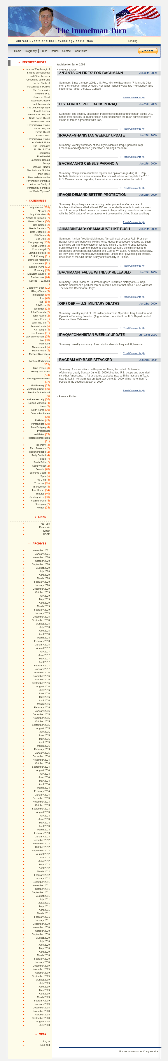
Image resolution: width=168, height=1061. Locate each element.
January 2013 (42, 836)
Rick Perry (40, 444)
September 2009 (41, 976)
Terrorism (39, 483)
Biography (31, 51)
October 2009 (42, 972)
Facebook (44, 527)
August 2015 (43, 728)
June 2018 (44, 630)
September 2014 (41, 766)
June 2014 (44, 777)
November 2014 (41, 759)
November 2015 (41, 718)
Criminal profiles (37, 253)
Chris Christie (38, 246)
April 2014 (44, 784)
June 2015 (44, 735)
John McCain (39, 322)
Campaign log (35, 242)
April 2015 (44, 742)
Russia (42, 458)
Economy (39, 270)
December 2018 (41, 616)
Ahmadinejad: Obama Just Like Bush (94, 229)
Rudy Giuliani (39, 455)
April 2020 (44, 574)
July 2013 (44, 815)
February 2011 (42, 917)
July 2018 (44, 627)
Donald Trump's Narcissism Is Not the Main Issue (38, 170)
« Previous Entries (67, 69)
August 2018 (43, 623)
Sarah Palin (39, 462)
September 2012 (41, 850)
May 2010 (44, 948)
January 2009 (42, 1004)
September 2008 (41, 1018)
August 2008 (43, 1021)
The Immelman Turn (91, 30)
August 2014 (43, 770)
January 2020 (42, 585)
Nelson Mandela (37, 403)
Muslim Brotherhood (39, 392)
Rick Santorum (38, 448)
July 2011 (44, 899)
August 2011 (43, 896)
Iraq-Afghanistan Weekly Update (92, 135)
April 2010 (44, 951)
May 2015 (44, 739)
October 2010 (42, 930)
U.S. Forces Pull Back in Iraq (88, 104)
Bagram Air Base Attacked (85, 360)
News (43, 406)
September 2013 (41, 808)
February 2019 (42, 609)
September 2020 (41, 564)
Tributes (40, 493)
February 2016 (42, 707)
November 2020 (41, 557)
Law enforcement (35, 336)
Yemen (40, 507)
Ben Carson (39, 225)
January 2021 (42, 554)
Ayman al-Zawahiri (36, 218)
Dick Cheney (37, 256)
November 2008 (41, 1011)
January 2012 (42, 878)
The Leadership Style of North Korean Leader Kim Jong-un (38, 111)
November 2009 (41, 969)
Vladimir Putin (38, 500)
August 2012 (43, 854)
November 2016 (41, 676)
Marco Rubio (39, 350)
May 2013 (44, 822)
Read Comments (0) (134, 97)
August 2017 (43, 648)
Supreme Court (38, 472)
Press (43, 51)
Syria (43, 476)
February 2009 (42, 1000)
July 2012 (44, 857)
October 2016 (42, 679)
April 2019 (44, 602)
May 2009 (44, 990)
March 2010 (43, 955)
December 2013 (41, 798)
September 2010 (41, 934)
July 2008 (44, 1025)
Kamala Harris (38, 326)
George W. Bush (35, 287)
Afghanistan (36, 207)
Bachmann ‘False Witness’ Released (95, 272)
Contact (66, 51)
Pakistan (39, 420)
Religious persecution (38, 437)
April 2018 (44, 634)
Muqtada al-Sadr (35, 389)
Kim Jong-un (37, 333)
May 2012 (44, 864)
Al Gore (42, 211)
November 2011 (41, 885)
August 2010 (43, 937)
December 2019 (41, 588)
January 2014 (42, 794)
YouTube (45, 523)
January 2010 (42, 962)
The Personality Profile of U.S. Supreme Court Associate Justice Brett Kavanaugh (40, 97)
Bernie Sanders (37, 228)
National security (35, 399)
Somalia (40, 469)
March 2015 (43, 745)
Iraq (41, 301)
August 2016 (43, 686)
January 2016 (42, 711)
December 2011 (41, 882)
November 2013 (41, 801)
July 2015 (44, 732)
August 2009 (43, 979)
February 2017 (42, 665)
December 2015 (41, 714)
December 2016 (41, 672)
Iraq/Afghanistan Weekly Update (92, 335)
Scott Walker (39, 465)
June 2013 (44, 819)
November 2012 (41, 843)
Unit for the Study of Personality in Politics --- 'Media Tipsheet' (38, 188)
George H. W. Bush (39, 280)
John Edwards (38, 312)
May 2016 (44, 697)
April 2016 (44, 700)
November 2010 (41, 927)
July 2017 (44, 651)
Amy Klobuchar (38, 214)
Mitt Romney (37, 385)
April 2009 (44, 993)
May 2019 (44, 599)
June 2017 (44, 655)
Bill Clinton (40, 235)
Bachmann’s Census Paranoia (88, 163)
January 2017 (42, 669)
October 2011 (42, 889)
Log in (46, 1041)
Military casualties (40, 371)
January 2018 (42, 644)
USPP (46, 534)
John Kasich (39, 315)
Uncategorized (36, 497)
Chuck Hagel (39, 249)
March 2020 (43, 578)
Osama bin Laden (40, 413)
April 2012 (44, 868)
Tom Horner (38, 490)
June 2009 (44, 986)
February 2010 (42, 958)
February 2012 (42, 875)
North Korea (38, 410)
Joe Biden (39, 308)
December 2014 (41, 756)
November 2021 (41, 550)
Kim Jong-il (40, 329)
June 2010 (44, 944)
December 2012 (41, 840)
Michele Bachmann (39, 361)
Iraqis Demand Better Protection (93, 195)
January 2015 (42, 752)
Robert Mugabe (37, 451)
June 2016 (44, 693)
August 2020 (43, 567)
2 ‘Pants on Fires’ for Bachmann (91, 73)
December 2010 (41, 923)
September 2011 (41, 892)
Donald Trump (36, 266)
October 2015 (42, 721)
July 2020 (44, 571)
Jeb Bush (41, 305)
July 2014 (44, 773)
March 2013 (43, 829)
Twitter (46, 530)
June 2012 (44, 861)
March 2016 (43, 704)
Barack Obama (36, 221)
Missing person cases (38, 378)
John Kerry (40, 319)
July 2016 (44, 690)
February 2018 (42, 641)
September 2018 (41, 620)
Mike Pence (39, 368)
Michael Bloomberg (39, 354)
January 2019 (42, 613)
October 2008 (42, 1014)
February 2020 (42, 581)
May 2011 (44, 906)
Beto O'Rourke (38, 232)
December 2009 (41, 965)
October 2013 (42, 805)
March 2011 (43, 913)
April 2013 (44, 826)
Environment (37, 277)
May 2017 (44, 658)
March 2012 (43, 871)
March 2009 (43, 997)
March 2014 (43, 787)
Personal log (37, 424)
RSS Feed (44, 1045)
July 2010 (44, 941)
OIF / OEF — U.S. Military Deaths (89, 303)
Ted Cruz (41, 479)
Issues (55, 51)
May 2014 (44, 780)
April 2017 (44, 662)
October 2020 (42, 561)
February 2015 (42, 749)
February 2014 (42, 791)
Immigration (38, 294)
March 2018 (43, 637)
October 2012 (42, 847)
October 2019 (42, 592)
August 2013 (43, 812)
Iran (42, 298)
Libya (41, 340)
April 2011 (44, 910)
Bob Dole (41, 239)
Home (17, 51)
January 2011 (42, 920)
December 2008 (41, 1007)
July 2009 (44, 983)
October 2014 (42, 763)
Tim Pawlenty (39, 486)
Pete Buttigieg (38, 427)
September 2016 (41, 683)
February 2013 (42, 833)
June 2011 (44, 903)
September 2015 (41, 725)
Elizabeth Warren (37, 273)
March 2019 (43, 606)
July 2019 (44, 595)
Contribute (81, 51)
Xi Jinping (40, 504)
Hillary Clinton (38, 291)
